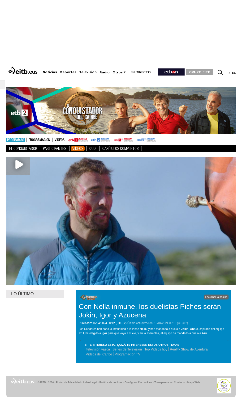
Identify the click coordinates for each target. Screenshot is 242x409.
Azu (204, 333)
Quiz (92, 148)
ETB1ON (114, 139)
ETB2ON (137, 139)
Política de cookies (110, 382)
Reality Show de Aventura (189, 349)
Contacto (179, 382)
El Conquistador (23, 148)
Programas (15, 140)
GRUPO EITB (199, 72)
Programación (39, 140)
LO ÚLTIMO (22, 293)
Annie (194, 329)
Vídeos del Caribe (99, 354)
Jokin (184, 329)
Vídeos (60, 140)
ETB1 (77, 140)
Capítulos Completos (120, 148)
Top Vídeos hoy (155, 349)
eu (228, 73)
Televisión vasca (98, 349)
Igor (104, 333)
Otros (117, 72)
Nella (143, 329)
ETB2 (101, 140)
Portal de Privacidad (68, 382)
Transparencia (163, 382)
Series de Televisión (127, 349)
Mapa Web (193, 382)
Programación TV (127, 354)
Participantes (54, 148)
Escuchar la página (216, 296)
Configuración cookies (138, 382)
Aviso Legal (90, 382)
